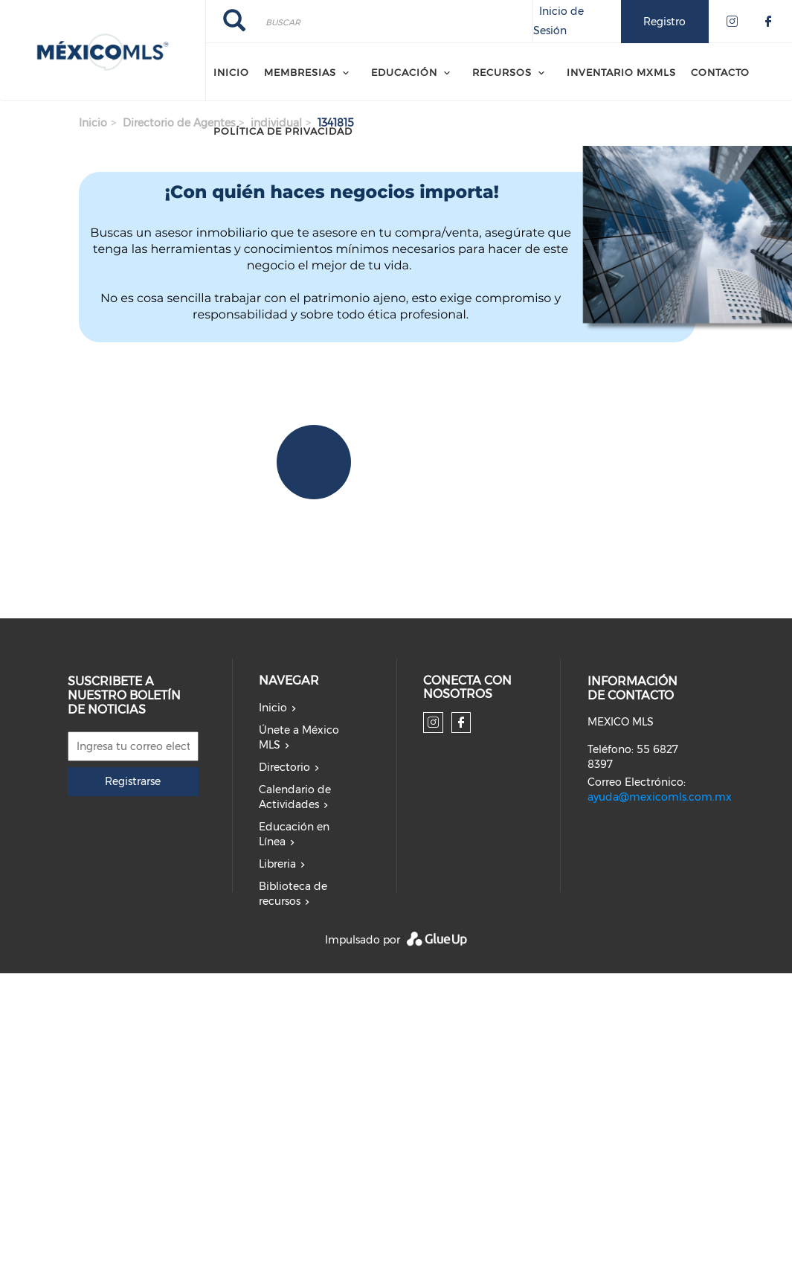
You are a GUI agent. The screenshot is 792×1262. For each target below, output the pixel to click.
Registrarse (133, 781)
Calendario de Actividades (295, 797)
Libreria (277, 864)
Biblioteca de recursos (293, 894)
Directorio (284, 767)
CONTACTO (720, 72)
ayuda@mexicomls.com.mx (659, 797)
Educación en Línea (294, 834)
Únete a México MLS (299, 737)
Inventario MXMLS (621, 72)
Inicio (231, 72)
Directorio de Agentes (179, 122)
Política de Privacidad (282, 131)
